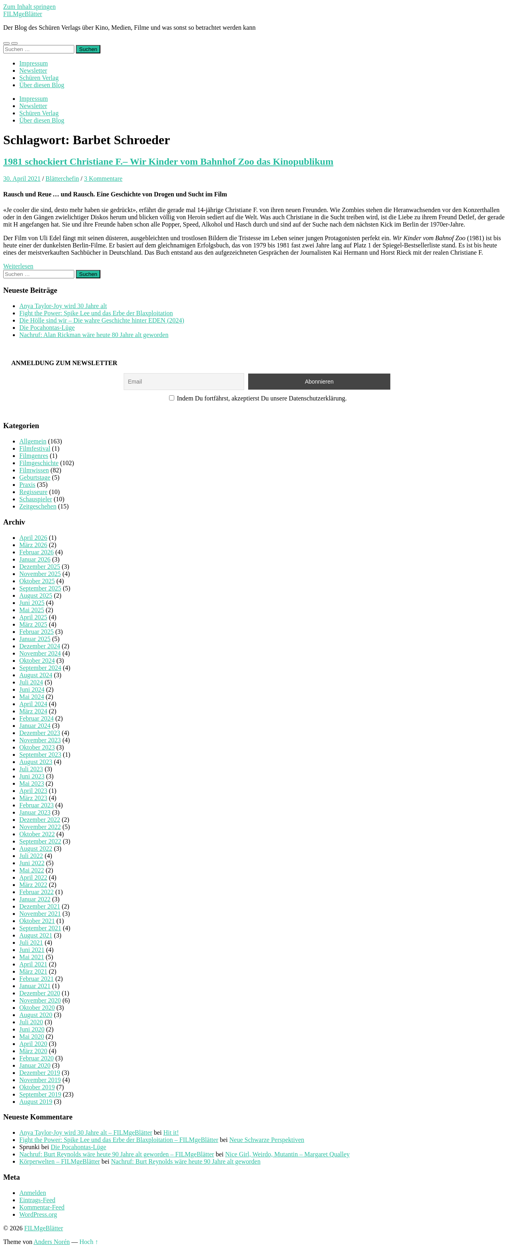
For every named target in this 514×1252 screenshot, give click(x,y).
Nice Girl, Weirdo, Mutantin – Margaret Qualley (287, 1154)
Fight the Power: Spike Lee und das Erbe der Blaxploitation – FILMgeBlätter (118, 1139)
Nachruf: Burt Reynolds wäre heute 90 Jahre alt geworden (185, 1161)
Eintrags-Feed (37, 1200)
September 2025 (40, 588)
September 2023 (40, 754)
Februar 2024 (36, 718)
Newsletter (33, 70)
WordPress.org (38, 1214)
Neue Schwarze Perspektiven (266, 1139)
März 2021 (33, 971)
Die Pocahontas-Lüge (47, 327)
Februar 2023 (36, 805)
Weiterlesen (18, 266)
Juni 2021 (32, 949)
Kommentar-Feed (42, 1207)
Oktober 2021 (37, 920)
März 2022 (33, 884)
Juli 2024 (31, 682)
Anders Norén (52, 1241)
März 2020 (33, 1051)
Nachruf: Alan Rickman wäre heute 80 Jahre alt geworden (93, 334)
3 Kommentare (103, 178)
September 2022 (40, 841)
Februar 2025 (36, 631)
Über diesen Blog (41, 85)
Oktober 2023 (37, 747)
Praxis (27, 484)
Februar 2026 (36, 552)
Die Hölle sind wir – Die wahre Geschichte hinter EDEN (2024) (101, 320)
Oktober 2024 (37, 660)
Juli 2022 (31, 855)
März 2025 (33, 624)
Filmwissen (34, 470)
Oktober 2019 (37, 1087)
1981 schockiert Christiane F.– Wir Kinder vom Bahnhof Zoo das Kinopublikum (168, 161)
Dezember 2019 (39, 1072)
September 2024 (40, 667)
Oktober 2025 (37, 581)
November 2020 (40, 1000)
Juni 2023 (32, 776)
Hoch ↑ (89, 1241)
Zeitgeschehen (37, 506)
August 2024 (35, 675)
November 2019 (40, 1079)
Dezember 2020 (39, 993)
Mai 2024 (31, 696)
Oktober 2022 (37, 834)
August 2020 (35, 1014)
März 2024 (33, 711)
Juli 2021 (31, 942)
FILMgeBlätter (22, 13)
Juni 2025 (32, 602)
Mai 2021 (31, 957)
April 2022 (33, 877)
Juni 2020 (32, 1029)
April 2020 (33, 1043)
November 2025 (40, 573)
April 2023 (33, 790)
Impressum (33, 63)
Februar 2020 (36, 1058)
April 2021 (33, 964)
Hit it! (171, 1132)
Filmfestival (34, 448)
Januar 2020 (35, 1065)
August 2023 (35, 761)
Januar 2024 (35, 725)
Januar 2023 (35, 812)
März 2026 (33, 544)
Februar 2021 (36, 978)
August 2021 (35, 935)
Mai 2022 (31, 870)
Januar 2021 (35, 985)
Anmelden (32, 1192)
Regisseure (33, 491)
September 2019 (40, 1094)
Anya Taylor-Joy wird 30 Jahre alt (63, 305)
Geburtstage (34, 477)
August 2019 (35, 1101)
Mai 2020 (31, 1036)
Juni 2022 (32, 863)
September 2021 (40, 928)
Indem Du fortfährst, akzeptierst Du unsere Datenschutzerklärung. (258, 398)
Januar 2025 (35, 638)
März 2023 (33, 797)
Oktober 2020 (37, 1007)
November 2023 (40, 740)
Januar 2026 (35, 559)
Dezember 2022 (39, 819)
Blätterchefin (62, 178)
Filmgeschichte (39, 463)
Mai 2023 (31, 783)
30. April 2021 (22, 178)
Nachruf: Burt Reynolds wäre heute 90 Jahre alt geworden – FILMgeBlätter (116, 1154)
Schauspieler (35, 499)
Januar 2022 (35, 899)
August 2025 (35, 595)
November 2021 (40, 913)
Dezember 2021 (39, 906)
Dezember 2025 (39, 566)
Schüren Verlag (39, 77)
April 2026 (33, 537)
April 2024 (33, 704)
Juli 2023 (31, 769)
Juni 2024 (32, 689)
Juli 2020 (31, 1022)
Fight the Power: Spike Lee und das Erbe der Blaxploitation (96, 313)
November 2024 (40, 653)
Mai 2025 (31, 610)
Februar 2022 (36, 891)
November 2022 (40, 826)
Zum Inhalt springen (29, 6)
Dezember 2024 (39, 646)
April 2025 (33, 617)
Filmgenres (33, 455)
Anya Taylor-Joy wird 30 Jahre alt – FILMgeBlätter (85, 1132)
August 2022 (35, 848)
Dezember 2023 (39, 732)
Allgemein (33, 441)
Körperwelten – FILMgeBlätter (59, 1161)
